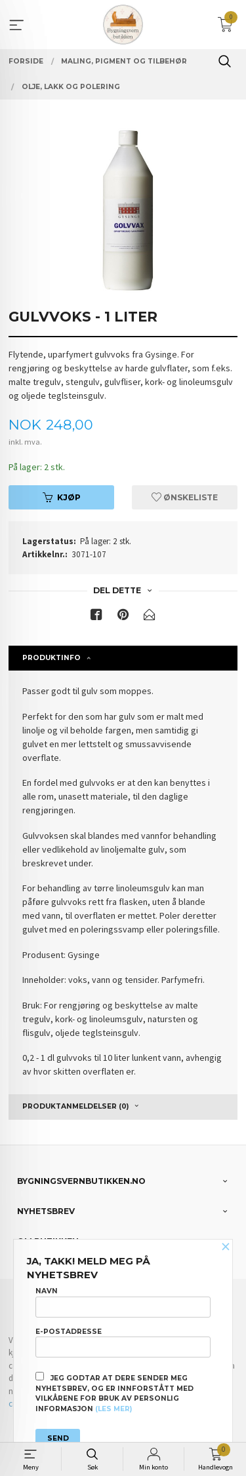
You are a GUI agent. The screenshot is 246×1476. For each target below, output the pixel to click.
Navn (123, 1302)
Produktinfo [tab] (51, 658)
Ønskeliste (185, 497)
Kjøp (62, 497)
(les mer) (113, 1409)
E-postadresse (123, 1342)
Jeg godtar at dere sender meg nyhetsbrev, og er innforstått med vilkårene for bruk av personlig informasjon (114, 1392)
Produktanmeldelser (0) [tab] (75, 1106)
